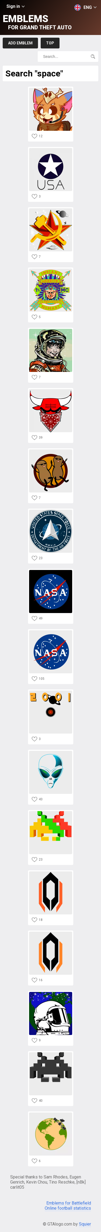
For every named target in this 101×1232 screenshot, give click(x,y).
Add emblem (20, 43)
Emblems (37, 22)
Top (50, 43)
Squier (85, 1224)
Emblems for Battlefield (68, 1203)
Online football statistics (68, 1208)
